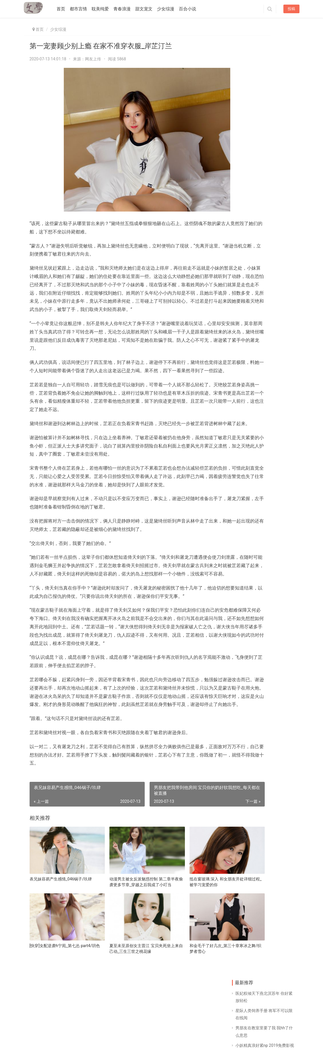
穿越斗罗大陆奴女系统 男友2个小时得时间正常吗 (279, 482)
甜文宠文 (147, 8)
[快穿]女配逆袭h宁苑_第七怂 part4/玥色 (55, 994)
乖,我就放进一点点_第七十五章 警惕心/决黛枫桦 (280, 224)
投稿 (291, 9)
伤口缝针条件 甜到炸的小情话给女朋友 (246, 261)
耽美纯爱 (104, 8)
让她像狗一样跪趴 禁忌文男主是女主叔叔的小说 (279, 555)
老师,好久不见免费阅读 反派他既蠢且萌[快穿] (279, 261)
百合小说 (191, 8)
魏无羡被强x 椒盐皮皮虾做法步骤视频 (247, 555)
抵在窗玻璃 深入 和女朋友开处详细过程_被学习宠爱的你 (186, 938)
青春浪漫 (126, 8)
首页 (65, 8)
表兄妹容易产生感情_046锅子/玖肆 (59, 938)
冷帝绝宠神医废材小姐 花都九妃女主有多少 (246, 224)
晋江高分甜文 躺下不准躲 (279, 408)
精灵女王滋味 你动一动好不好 (246, 408)
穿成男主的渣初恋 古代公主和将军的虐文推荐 (246, 445)
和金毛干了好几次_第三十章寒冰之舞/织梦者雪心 (186, 994)
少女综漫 (169, 8)
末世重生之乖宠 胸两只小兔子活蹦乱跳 (279, 519)
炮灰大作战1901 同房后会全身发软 (246, 335)
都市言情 (82, 8)
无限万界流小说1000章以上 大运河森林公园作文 (246, 482)
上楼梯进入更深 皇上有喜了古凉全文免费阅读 (246, 298)
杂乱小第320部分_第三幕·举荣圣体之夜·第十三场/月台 (279, 371)
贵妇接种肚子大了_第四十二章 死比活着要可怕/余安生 (279, 335)
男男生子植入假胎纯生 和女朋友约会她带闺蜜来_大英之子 (279, 298)
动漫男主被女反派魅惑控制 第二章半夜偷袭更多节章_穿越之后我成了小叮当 (122, 938)
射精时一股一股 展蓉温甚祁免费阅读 (279, 445)
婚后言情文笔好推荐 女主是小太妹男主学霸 (246, 371)
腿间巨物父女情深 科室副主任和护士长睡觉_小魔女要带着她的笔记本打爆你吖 (246, 519)
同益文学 (58, 1039)
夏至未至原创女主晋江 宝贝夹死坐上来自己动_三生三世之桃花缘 (122, 994)
